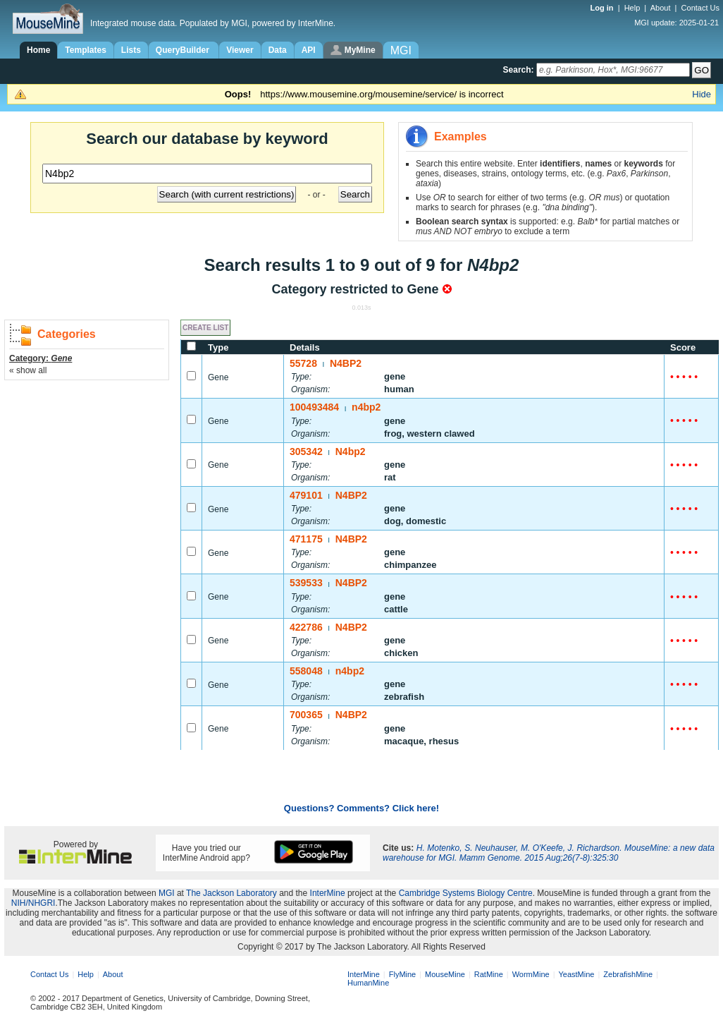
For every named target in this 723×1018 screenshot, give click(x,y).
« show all (28, 370)
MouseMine (445, 974)
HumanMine (368, 982)
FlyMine (402, 974)
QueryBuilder (183, 50)
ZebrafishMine (628, 974)
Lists (131, 50)
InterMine (327, 893)
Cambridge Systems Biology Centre (466, 893)
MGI (167, 893)
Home (38, 50)
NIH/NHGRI (33, 903)
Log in (603, 8)
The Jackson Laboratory (231, 893)
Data (277, 50)
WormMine (531, 974)
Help (632, 8)
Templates (85, 50)
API (309, 50)
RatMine (488, 974)
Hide (701, 94)
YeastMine (576, 974)
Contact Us (700, 8)
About (660, 8)
